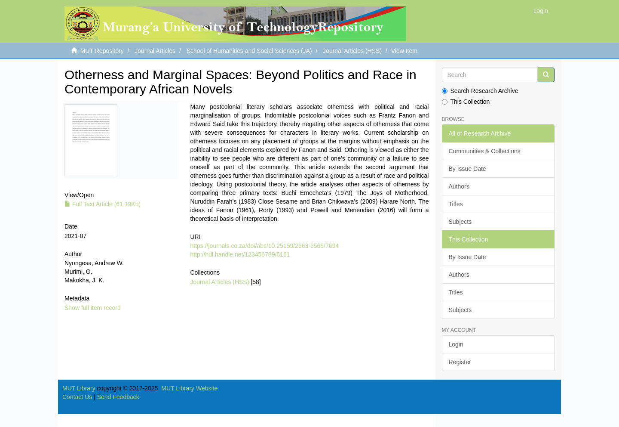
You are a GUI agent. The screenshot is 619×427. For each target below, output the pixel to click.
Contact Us (77, 396)
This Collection (466, 101)
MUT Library (78, 388)
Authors (459, 186)
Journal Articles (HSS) (352, 50)
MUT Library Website (189, 388)
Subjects (460, 221)
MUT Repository (102, 50)
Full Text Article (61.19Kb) (102, 204)
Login (456, 344)
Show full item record (92, 307)
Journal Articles (155, 50)
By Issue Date (467, 168)
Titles (456, 204)
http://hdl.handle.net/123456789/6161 (240, 254)
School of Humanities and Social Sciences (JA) (249, 50)
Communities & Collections (485, 151)
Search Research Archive (480, 90)
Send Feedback (118, 396)
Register (460, 362)
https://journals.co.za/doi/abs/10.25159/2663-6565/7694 (264, 245)
